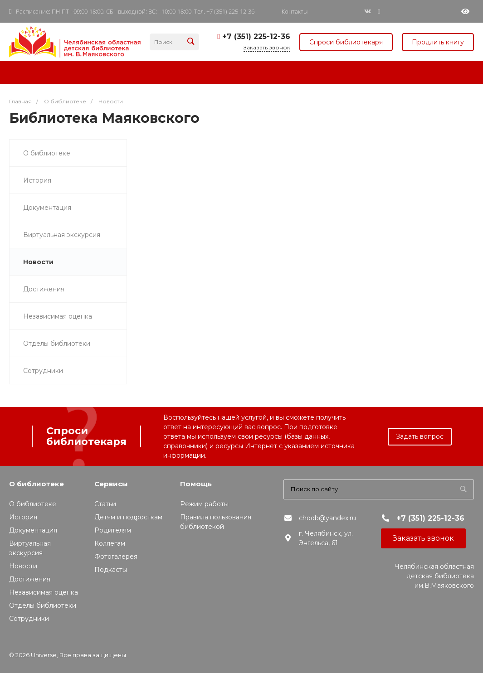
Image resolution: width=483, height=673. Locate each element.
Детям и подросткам (128, 517)
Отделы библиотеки (56, 343)
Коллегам (109, 543)
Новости (38, 262)
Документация (47, 207)
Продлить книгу (438, 42)
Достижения (43, 289)
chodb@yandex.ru (327, 518)
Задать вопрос (420, 436)
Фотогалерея (115, 556)
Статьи (105, 504)
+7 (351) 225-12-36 (256, 36)
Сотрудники (43, 371)
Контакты (294, 12)
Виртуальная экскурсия (61, 235)
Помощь (196, 483)
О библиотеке (46, 153)
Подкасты (110, 570)
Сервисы (111, 483)
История (37, 180)
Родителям (112, 530)
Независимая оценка (57, 316)
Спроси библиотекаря (346, 42)
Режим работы (204, 504)
